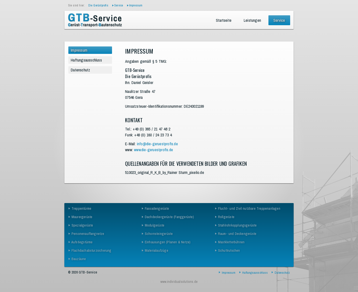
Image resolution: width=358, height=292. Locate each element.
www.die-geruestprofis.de (153, 149)
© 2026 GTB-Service (82, 272)
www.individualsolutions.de (179, 281)
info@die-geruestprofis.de (157, 143)
